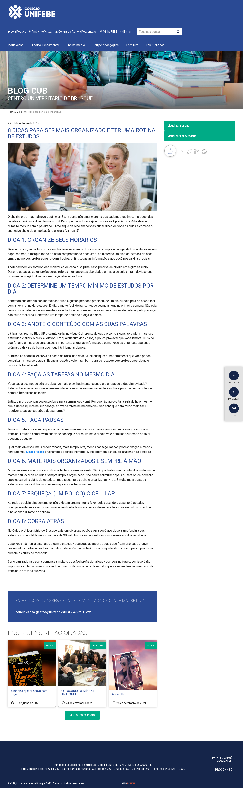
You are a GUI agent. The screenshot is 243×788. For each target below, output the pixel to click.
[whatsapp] (204, 151)
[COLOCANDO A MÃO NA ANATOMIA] (82, 673)
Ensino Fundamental (48, 45)
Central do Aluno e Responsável (76, 31)
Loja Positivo (17, 31)
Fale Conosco (157, 45)
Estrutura (134, 45)
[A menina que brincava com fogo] (32, 673)
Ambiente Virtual (40, 31)
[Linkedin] (196, 151)
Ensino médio (78, 45)
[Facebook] (181, 151)
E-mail (125, 31)
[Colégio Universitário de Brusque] (32, 12)
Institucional (18, 45)
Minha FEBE (108, 31)
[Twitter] (189, 151)
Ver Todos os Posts (82, 715)
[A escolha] (133, 673)
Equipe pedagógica (108, 45)
